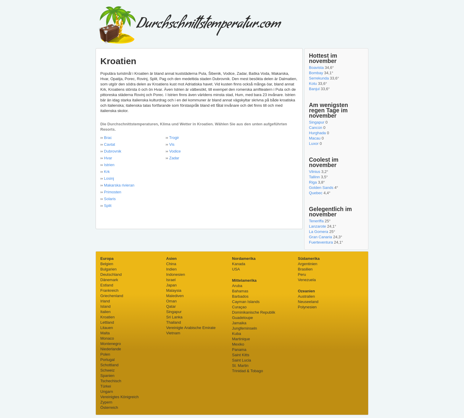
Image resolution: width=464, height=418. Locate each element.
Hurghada (317, 133)
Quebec (316, 193)
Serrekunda (319, 78)
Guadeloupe (242, 317)
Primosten (112, 192)
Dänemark (109, 280)
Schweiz (107, 370)
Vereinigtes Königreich (119, 397)
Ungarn (106, 391)
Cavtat (109, 144)
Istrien (109, 165)
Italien (105, 312)
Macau (314, 138)
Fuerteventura (321, 242)
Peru (302, 274)
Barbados (240, 296)
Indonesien (175, 274)
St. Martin (240, 365)
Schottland (109, 365)
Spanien (107, 375)
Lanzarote (317, 226)
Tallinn (314, 177)
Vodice (175, 151)
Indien (171, 269)
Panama (239, 349)
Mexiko (238, 344)
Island (105, 306)
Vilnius (314, 171)
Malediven (175, 296)
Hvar (108, 158)
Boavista (316, 67)
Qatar (171, 306)
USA (236, 269)
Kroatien (107, 317)
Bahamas (240, 291)
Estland (106, 285)
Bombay (316, 73)
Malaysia (173, 290)
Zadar (174, 158)
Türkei (105, 386)
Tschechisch (110, 381)
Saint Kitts (240, 355)
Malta (105, 333)
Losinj (109, 178)
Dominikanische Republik (253, 312)
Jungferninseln (244, 328)
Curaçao (239, 307)
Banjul (314, 89)
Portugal (107, 359)
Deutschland (111, 274)
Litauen (106, 327)
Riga (313, 182)
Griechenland (111, 296)
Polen (105, 354)
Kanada (238, 264)
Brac (108, 137)
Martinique (241, 339)
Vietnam (173, 333)
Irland (105, 301)
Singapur (316, 122)
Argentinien (308, 264)
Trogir (174, 137)
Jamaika (239, 323)
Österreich (109, 407)
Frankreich (109, 290)
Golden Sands (321, 187)
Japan (171, 285)
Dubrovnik (112, 151)
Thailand (173, 322)
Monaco (107, 338)
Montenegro (110, 343)
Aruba (237, 285)
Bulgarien (108, 269)
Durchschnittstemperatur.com (190, 25)
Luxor (314, 143)
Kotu (313, 83)
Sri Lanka (174, 317)
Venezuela (307, 280)
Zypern (106, 402)
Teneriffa (316, 221)
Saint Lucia (241, 360)
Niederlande (110, 349)
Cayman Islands (246, 301)
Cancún (315, 127)
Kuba (236, 333)
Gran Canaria (320, 237)
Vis (172, 144)
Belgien (106, 264)
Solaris (110, 199)
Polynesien (307, 307)
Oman (171, 301)
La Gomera (318, 231)
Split (107, 205)
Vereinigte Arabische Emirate (191, 327)
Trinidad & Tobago (247, 371)
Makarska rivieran (119, 185)
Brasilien (305, 269)
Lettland (107, 322)
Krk (107, 171)
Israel (171, 280)
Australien (306, 296)
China (171, 264)
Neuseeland (308, 301)
